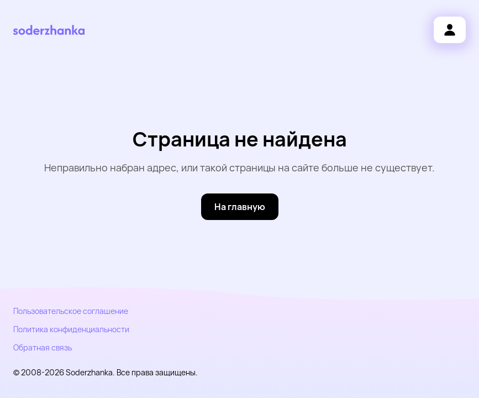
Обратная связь (42, 347)
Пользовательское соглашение (70, 311)
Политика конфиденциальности (71, 329)
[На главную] (239, 206)
